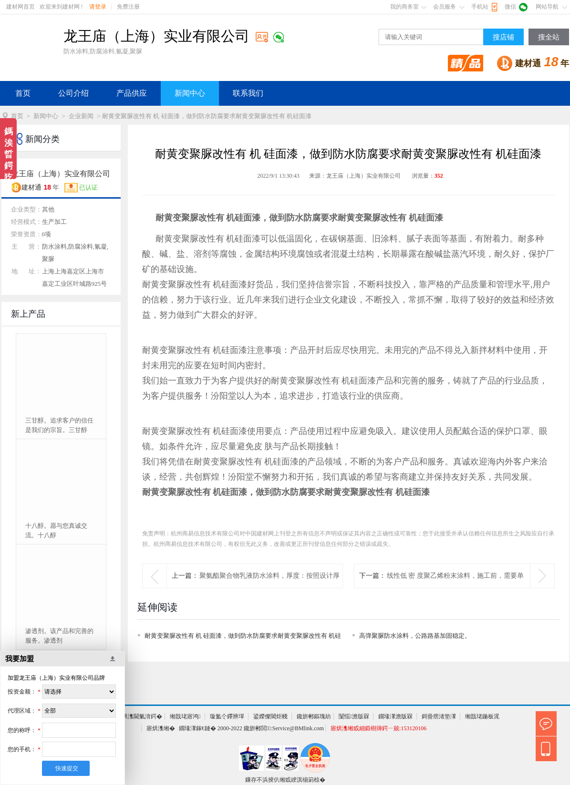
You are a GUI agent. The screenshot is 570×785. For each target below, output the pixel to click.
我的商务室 (404, 6)
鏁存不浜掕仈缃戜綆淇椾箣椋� (285, 779)
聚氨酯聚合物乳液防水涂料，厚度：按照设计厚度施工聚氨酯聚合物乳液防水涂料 (269, 587)
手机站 (479, 6)
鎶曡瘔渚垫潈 (439, 716)
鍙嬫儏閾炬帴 (270, 716)
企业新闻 (81, 116)
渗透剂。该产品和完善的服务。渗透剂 (59, 635)
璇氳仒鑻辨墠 (227, 716)
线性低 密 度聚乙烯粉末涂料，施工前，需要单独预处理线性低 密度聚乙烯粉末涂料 (455, 587)
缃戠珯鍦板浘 (482, 716)
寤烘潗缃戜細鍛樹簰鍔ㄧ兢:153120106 (378, 728)
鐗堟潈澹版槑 (395, 716)
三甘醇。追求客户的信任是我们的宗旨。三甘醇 (59, 425)
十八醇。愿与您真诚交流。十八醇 (56, 530)
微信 (510, 6)
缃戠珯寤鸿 (185, 716)
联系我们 (248, 93)
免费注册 (128, 6)
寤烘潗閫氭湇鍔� (139, 716)
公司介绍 (73, 93)
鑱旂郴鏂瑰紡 (314, 716)
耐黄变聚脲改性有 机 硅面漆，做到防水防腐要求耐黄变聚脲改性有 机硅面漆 (243, 637)
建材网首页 (20, 6)
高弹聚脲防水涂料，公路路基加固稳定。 (415, 635)
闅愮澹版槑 (354, 716)
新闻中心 (190, 93)
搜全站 (549, 37)
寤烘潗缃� (160, 728)
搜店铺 (503, 37)
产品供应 (131, 93)
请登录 (97, 6)
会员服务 (444, 6)
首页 (23, 93)
